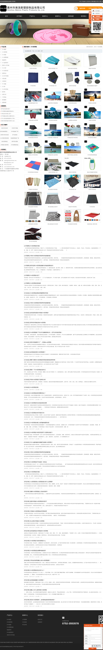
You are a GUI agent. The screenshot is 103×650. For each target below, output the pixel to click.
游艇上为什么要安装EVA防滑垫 (38, 590)
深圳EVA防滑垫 (72, 85)
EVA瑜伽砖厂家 (14, 131)
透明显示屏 (47, 642)
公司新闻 (26, 246)
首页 (6, 16)
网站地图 (93, 1)
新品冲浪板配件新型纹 (92, 172)
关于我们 (19, 16)
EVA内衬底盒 (5, 89)
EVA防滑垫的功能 (35, 246)
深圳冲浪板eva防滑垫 (72, 155)
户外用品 (4, 97)
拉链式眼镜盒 (4, 141)
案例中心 (45, 16)
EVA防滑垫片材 (72, 189)
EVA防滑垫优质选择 (35, 283)
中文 (80, 1)
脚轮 (65, 642)
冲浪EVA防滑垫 (33, 68)
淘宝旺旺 (96, 13)
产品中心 (32, 16)
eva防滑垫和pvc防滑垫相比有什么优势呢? (41, 481)
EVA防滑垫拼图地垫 (92, 155)
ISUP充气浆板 (5, 76)
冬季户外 (4, 94)
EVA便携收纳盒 (14, 144)
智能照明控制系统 (32, 642)
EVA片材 (4, 68)
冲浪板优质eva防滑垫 (53, 155)
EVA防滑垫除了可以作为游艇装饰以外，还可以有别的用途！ (46, 332)
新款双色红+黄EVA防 (92, 224)
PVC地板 (4, 83)
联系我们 (83, 16)
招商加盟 (71, 16)
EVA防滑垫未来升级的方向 (37, 412)
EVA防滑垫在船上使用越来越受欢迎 (39, 422)
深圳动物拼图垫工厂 (4, 131)
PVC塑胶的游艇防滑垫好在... (7, 111)
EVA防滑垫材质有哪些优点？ (38, 393)
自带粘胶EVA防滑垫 (33, 224)
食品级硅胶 (52, 642)
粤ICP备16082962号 (19, 646)
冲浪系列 (4, 81)
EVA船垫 (4, 49)
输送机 (62, 642)
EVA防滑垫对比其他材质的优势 (38, 403)
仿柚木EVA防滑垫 (72, 206)
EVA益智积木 (5, 62)
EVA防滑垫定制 (34, 387)
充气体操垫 (14, 134)
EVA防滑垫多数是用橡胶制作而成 (39, 293)
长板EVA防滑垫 (92, 120)
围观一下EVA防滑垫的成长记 (38, 369)
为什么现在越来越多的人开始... (8, 118)
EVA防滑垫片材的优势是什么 (38, 540)
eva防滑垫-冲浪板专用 (53, 137)
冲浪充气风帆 (15, 128)
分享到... (97, 19)
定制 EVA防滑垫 (72, 172)
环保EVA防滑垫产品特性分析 (38, 379)
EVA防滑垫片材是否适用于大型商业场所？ (41, 432)
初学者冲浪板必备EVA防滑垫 (38, 322)
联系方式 (40, 619)
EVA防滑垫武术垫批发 (33, 172)
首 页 (95, 46)
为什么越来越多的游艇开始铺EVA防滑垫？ (41, 442)
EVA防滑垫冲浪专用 (33, 137)
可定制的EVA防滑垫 (72, 224)
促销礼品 (4, 73)
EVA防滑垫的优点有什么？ (37, 570)
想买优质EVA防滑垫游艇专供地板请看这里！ (42, 265)
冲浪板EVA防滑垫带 (33, 189)
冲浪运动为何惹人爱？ (6, 113)
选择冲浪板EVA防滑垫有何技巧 (38, 501)
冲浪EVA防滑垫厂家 (52, 68)
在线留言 (40, 622)
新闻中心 (58, 16)
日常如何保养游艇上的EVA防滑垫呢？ (40, 560)
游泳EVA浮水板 (5, 65)
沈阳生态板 (57, 642)
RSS (97, 1)
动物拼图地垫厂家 (15, 138)
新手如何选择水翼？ (5, 108)
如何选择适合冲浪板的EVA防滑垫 (39, 531)
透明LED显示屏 (40, 642)
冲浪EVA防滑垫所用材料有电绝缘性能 (40, 255)
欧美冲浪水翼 (4, 128)
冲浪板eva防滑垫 (4, 144)
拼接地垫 (4, 102)
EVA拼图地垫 (5, 57)
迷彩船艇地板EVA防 (33, 103)
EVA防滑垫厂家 (52, 85)
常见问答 (26, 452)
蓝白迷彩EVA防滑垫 (52, 189)
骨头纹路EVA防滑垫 (33, 206)
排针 (27, 642)
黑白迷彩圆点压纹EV (53, 206)
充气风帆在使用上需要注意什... (8, 116)
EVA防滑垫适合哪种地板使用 (38, 550)
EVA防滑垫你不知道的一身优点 (38, 462)
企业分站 (89, 1)
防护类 (3, 91)
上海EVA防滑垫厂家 (52, 172)
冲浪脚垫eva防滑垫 (72, 120)
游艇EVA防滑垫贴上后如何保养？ (39, 491)
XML (100, 1)
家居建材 (4, 99)
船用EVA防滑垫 (92, 189)
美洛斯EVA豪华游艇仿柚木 (19, 642)
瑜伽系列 (4, 60)
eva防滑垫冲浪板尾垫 (53, 103)
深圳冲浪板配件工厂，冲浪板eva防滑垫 (40, 342)
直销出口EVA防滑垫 (33, 155)
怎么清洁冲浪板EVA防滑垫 (37, 521)
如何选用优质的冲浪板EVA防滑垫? (39, 312)
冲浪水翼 (4, 78)
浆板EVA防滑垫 (92, 68)
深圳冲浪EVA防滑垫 (72, 68)
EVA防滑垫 (4, 52)
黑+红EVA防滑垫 (33, 241)
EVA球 (3, 86)
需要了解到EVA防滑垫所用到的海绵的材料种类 (42, 360)
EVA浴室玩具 (5, 70)
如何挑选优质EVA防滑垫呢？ (38, 352)
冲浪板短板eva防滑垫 (33, 120)
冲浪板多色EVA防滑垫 (72, 137)
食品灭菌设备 (69, 642)
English (84, 1)
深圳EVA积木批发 (5, 134)
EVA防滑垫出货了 (35, 275)
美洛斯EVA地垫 (9, 642)
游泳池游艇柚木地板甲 (92, 85)
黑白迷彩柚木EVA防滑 (53, 224)
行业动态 (26, 293)
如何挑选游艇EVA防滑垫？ (37, 580)
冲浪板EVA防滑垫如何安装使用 (38, 511)
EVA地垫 (4, 54)
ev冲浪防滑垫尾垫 (4, 138)
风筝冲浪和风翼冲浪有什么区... (8, 120)
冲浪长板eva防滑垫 (52, 120)
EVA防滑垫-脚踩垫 (92, 137)
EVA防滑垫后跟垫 (72, 103)
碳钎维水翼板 (15, 141)
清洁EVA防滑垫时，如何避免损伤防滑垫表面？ (42, 599)
